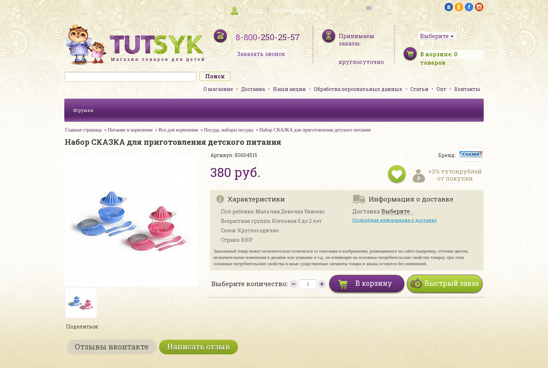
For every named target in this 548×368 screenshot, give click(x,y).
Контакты (467, 89)
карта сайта (160, 7)
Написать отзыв (198, 346)
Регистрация (291, 10)
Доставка (253, 89)
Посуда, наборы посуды (228, 130)
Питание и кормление (130, 130)
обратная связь (388, 7)
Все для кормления (178, 130)
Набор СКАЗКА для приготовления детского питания (315, 130)
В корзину (373, 283)
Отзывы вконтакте (112, 346)
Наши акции (289, 89)
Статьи (419, 89)
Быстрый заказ (452, 283)
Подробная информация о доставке (394, 220)
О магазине (218, 89)
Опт (441, 89)
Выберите (395, 211)
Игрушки (83, 110)
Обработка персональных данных (358, 89)
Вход (255, 10)
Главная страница (83, 130)
